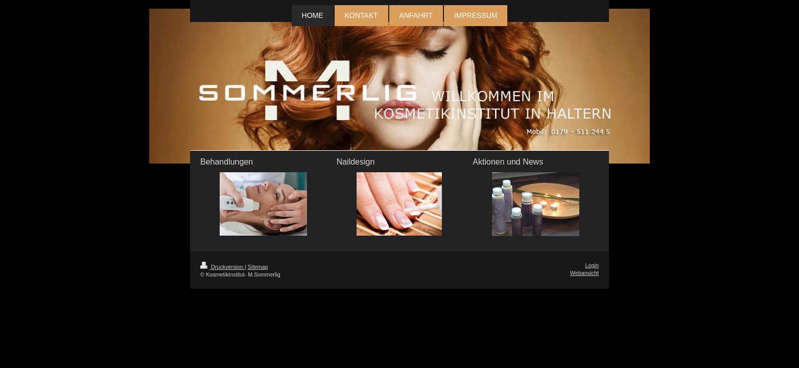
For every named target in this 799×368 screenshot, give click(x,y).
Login (592, 265)
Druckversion (222, 267)
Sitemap (258, 267)
